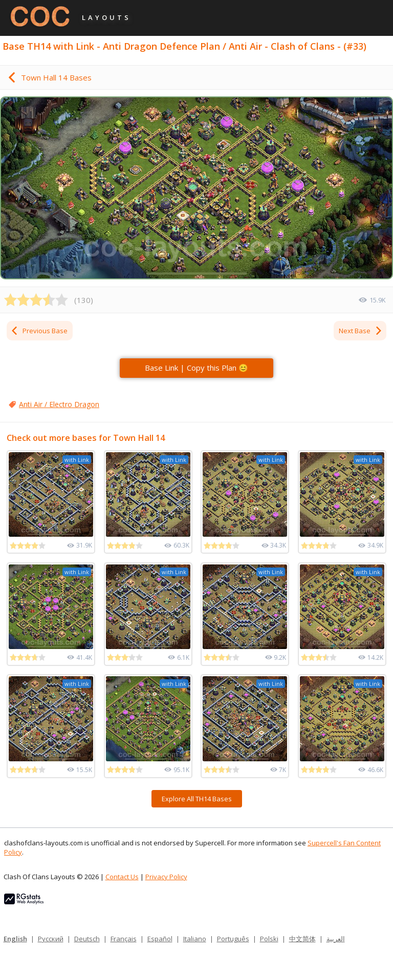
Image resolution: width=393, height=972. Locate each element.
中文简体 (302, 938)
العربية (335, 938)
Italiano (194, 938)
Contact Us (122, 876)
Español (159, 938)
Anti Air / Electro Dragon (59, 404)
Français (124, 938)
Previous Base (39, 330)
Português (233, 938)
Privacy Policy (166, 876)
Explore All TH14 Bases (197, 798)
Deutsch (87, 938)
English (15, 938)
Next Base (361, 330)
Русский (50, 938)
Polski (269, 938)
